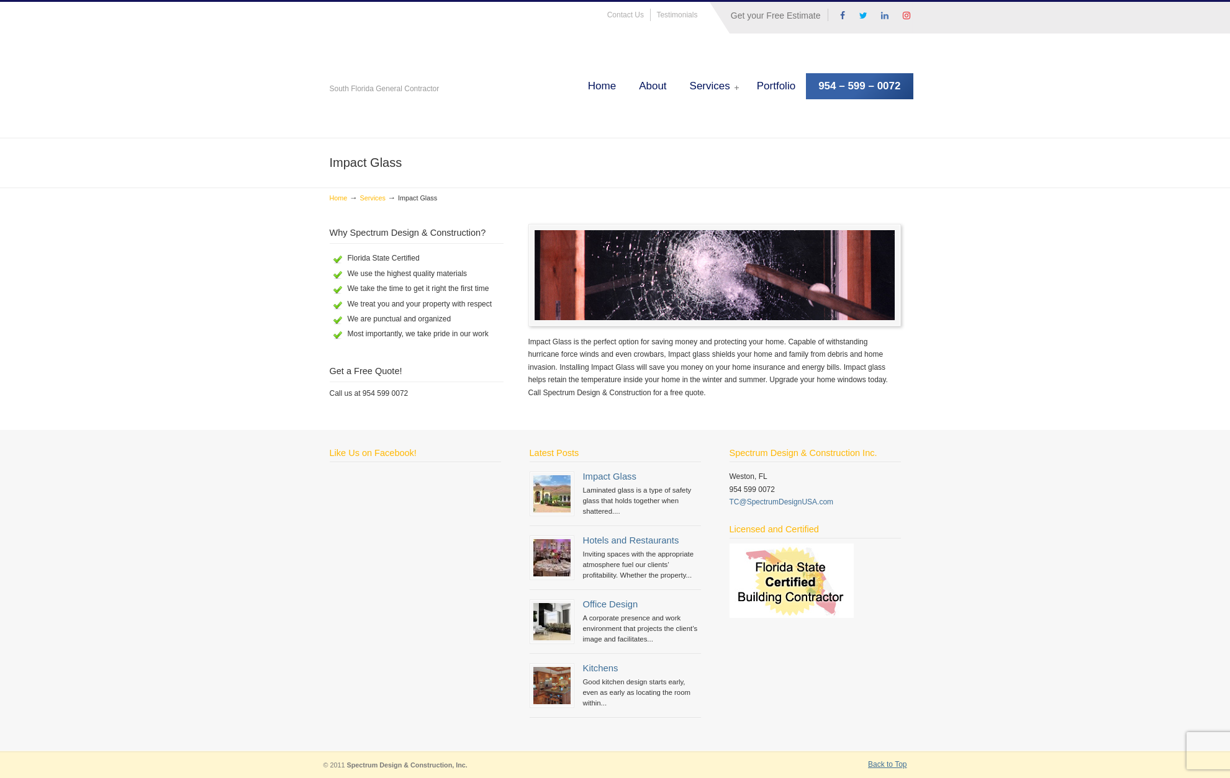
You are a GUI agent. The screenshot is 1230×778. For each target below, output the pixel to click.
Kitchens (600, 668)
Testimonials (676, 15)
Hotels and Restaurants (631, 540)
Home (339, 198)
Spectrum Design (469, 70)
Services (372, 198)
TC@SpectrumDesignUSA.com (782, 502)
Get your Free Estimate (776, 15)
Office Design (610, 604)
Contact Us (625, 15)
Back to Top (887, 764)
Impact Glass (609, 476)
